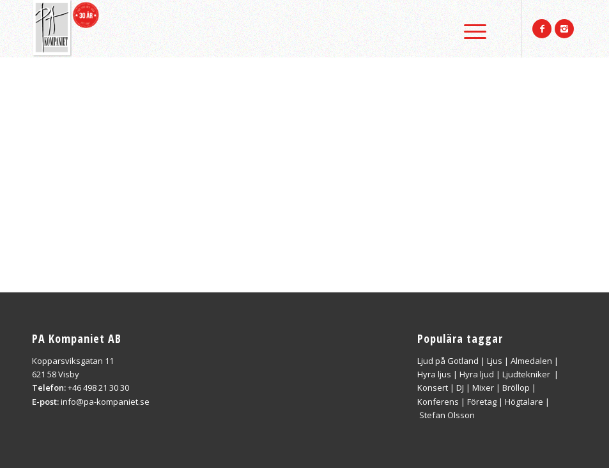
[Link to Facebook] (541, 28)
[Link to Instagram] (564, 28)
